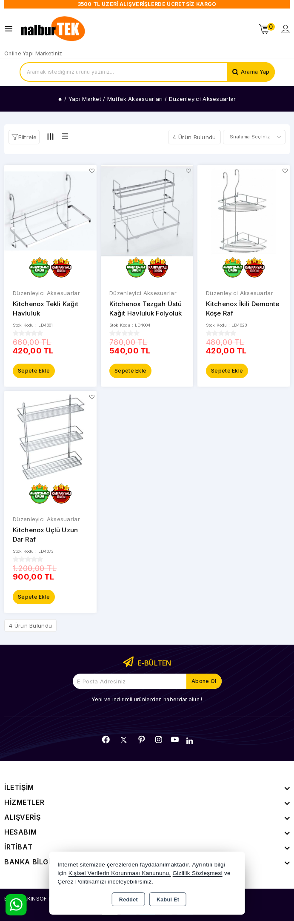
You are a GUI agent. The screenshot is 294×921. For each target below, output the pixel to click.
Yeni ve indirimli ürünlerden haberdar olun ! (146, 699)
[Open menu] (10, 28)
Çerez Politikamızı (81, 881)
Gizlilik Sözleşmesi (197, 873)
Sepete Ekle (34, 370)
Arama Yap (255, 72)
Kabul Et (168, 900)
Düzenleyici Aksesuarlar (46, 293)
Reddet (128, 900)
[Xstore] (53, 29)
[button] (24, 137)
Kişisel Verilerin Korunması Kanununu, (120, 873)
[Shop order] (254, 137)
